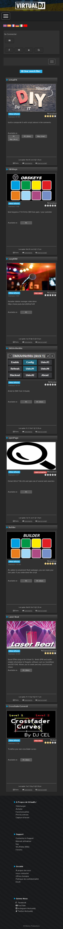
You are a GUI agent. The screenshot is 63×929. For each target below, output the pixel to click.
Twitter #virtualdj (24, 911)
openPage (13, 438)
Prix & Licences (22, 815)
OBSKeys (13, 169)
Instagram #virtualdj (26, 908)
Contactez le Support (25, 838)
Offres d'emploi (22, 876)
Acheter (19, 809)
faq (17, 844)
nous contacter (22, 873)
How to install (42, 163)
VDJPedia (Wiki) (22, 847)
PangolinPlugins (49, 650)
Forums (19, 850)
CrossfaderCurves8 (18, 706)
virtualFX (13, 80)
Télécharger (21, 806)
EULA (18, 882)
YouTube (21, 905)
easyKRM (13, 259)
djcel (54, 740)
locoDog (52, 113)
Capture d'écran (22, 817)
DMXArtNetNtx (15, 348)
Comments (28, 163)
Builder (12, 527)
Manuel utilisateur (23, 841)
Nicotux (53, 382)
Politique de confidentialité (27, 879)
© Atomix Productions (31, 926)
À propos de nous (23, 870)
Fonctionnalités (22, 812)
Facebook (21, 902)
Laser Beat (14, 617)
